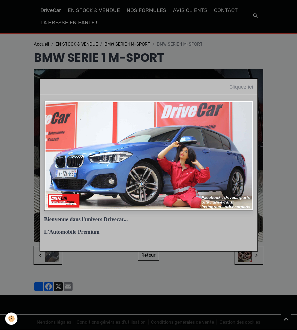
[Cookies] (11, 319)
